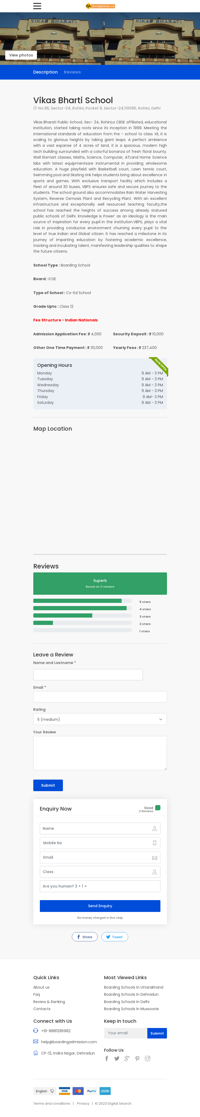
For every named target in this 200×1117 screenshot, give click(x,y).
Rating (39, 709)
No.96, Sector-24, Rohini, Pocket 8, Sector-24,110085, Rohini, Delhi (99, 108)
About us (41, 987)
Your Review (44, 732)
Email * (39, 687)
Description (45, 72)
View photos (21, 55)
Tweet (114, 937)
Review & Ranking (49, 1001)
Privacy (83, 1103)
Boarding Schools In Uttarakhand (133, 987)
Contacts (42, 1008)
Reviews (72, 72)
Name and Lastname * (54, 662)
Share (84, 937)
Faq (36, 994)
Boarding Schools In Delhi (126, 1001)
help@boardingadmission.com (69, 1042)
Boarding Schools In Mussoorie (131, 1008)
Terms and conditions (51, 1103)
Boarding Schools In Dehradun (131, 994)
